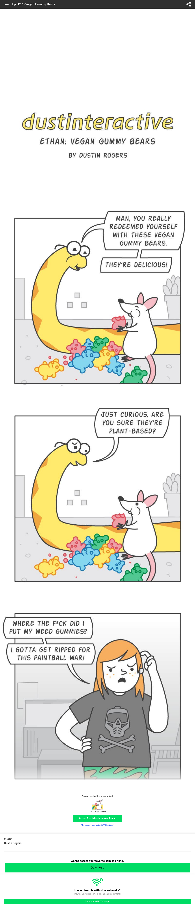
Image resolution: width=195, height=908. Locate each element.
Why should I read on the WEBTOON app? (97, 825)
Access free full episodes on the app (97, 818)
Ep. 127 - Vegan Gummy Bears (33, 4)
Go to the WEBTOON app (97, 901)
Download (97, 867)
